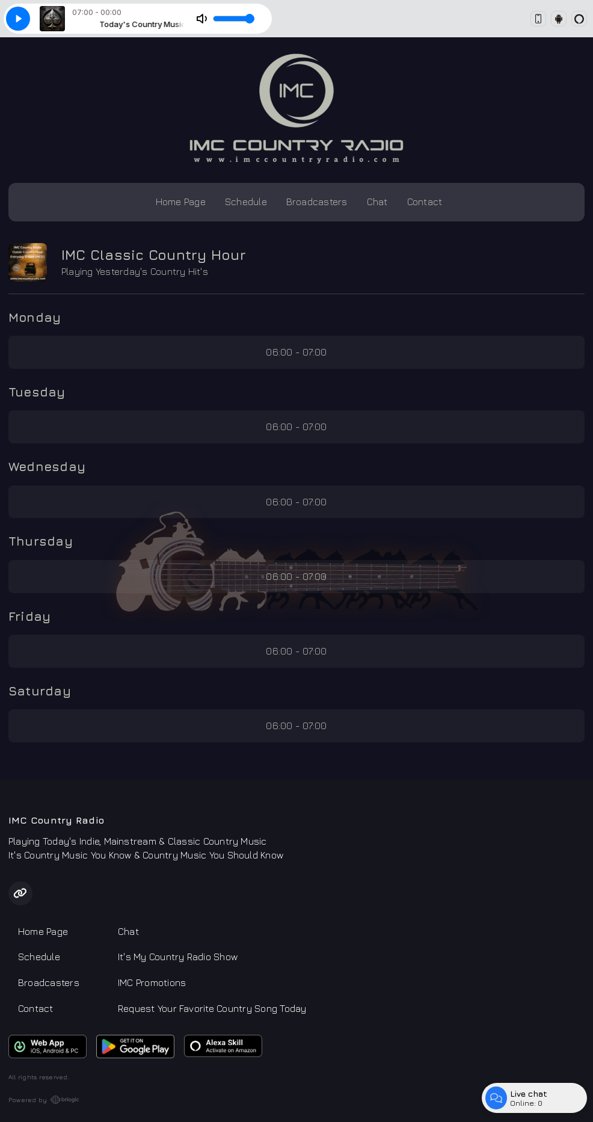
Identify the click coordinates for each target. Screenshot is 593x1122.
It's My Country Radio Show (178, 956)
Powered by (43, 1100)
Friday (29, 616)
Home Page (181, 201)
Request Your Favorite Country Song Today (212, 1008)
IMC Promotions (152, 982)
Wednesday (46, 466)
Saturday (39, 690)
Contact (425, 201)
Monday (34, 317)
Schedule (246, 201)
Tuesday (37, 391)
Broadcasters (317, 201)
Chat (377, 201)
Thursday (40, 541)
